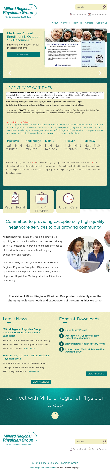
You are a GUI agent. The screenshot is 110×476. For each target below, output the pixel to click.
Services (65, 22)
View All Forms (97, 373)
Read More (29, 348)
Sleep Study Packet (76, 330)
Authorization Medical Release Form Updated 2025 (85, 350)
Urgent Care (68, 207)
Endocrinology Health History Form (85, 343)
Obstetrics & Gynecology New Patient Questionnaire (82, 337)
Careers (89, 22)
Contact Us (101, 22)
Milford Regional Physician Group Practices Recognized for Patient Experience (22, 332)
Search (104, 7)
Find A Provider (99, 14)
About (55, 22)
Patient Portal (79, 14)
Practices (77, 22)
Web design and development (43, 467)
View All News (41, 381)
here (34, 162)
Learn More (23, 54)
